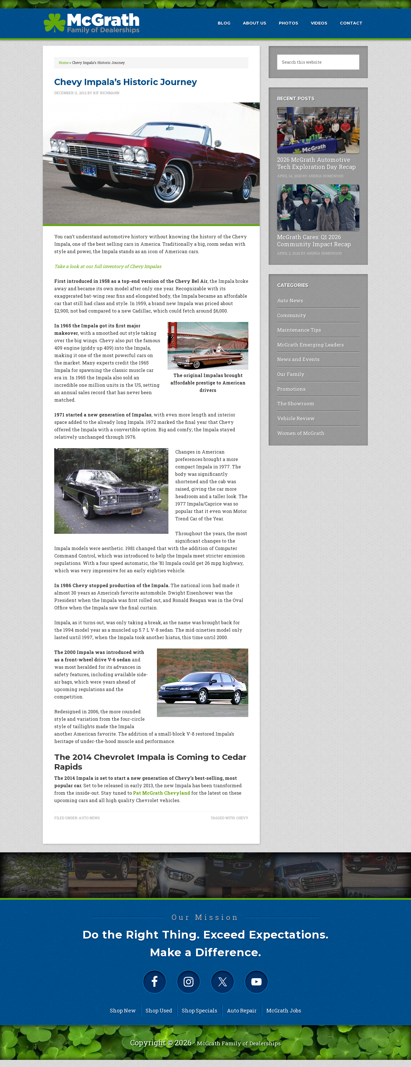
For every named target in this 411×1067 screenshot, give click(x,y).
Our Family (288, 366)
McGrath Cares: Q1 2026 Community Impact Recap (314, 240)
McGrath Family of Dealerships (239, 1049)
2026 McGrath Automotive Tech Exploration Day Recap (316, 163)
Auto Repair (242, 1017)
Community (289, 313)
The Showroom (292, 393)
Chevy (242, 818)
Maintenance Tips (295, 326)
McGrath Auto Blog (91, 23)
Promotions (289, 379)
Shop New (123, 1017)
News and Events (294, 353)
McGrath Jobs (283, 1017)
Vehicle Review (292, 406)
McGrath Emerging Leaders (305, 339)
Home (63, 62)
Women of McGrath (297, 419)
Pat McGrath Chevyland (161, 793)
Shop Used (159, 1017)
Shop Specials (199, 1017)
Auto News (89, 818)
